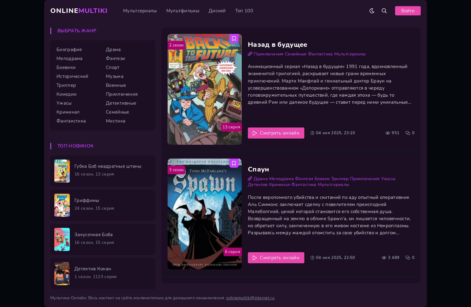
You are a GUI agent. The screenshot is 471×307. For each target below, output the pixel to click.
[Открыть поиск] (384, 10)
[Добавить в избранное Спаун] (234, 163)
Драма (261, 179)
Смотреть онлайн (279, 133)
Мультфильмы (182, 11)
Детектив (258, 185)
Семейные (295, 54)
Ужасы (388, 179)
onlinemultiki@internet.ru (250, 298)
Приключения (268, 54)
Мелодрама (281, 179)
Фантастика (320, 54)
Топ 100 (244, 11)
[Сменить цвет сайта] (372, 10)
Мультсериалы (140, 11)
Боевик (322, 179)
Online (79, 10)
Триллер (340, 179)
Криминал (279, 185)
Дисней (217, 11)
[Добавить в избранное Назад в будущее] (234, 38)
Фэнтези (304, 179)
